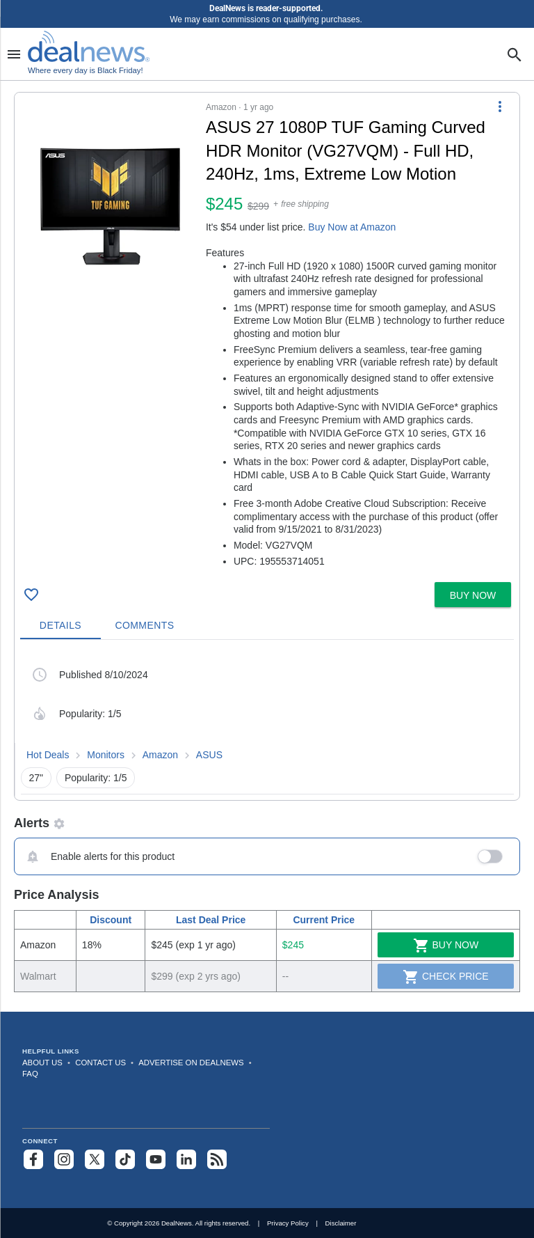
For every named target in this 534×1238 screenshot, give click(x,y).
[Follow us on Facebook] (33, 1159)
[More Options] (500, 106)
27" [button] (36, 777)
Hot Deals (47, 754)
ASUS (209, 754)
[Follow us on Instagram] (64, 1159)
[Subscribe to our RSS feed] (217, 1159)
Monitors (105, 754)
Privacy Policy (288, 1223)
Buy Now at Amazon (352, 227)
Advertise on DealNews (190, 1062)
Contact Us (100, 1062)
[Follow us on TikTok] (125, 1159)
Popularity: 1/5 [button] (96, 777)
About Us (42, 1062)
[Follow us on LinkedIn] (186, 1159)
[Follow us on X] (94, 1159)
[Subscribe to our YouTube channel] (156, 1159)
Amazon (160, 754)
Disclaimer (341, 1223)
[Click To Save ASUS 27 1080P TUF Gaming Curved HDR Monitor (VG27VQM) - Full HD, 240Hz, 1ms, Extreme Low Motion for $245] (31, 594)
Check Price (446, 977)
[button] (267, 335)
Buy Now (446, 945)
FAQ (30, 1073)
